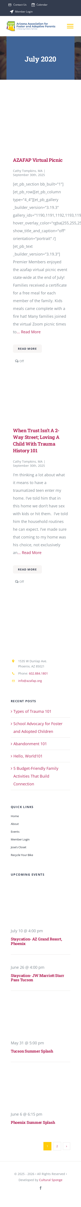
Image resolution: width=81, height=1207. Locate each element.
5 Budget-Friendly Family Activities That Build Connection (35, 776)
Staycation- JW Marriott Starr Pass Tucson (37, 978)
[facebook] (40, 1188)
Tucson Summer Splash (32, 1051)
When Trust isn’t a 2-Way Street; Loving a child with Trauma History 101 (36, 440)
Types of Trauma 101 (32, 711)
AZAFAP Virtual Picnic (38, 160)
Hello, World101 (28, 756)
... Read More (29, 331)
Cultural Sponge (50, 1180)
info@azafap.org (30, 681)
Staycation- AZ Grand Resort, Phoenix (36, 941)
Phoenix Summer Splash (33, 1122)
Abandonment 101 (30, 743)
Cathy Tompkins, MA (28, 171)
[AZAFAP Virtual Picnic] (40, 113)
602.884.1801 (38, 673)
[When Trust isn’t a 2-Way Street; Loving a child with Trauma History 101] (40, 383)
